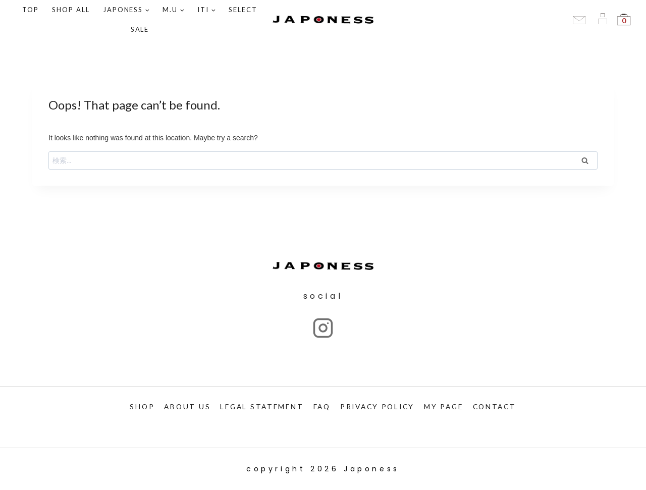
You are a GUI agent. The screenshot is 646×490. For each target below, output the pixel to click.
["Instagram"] (323, 327)
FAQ (320, 406)
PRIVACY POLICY (379, 406)
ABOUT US (180, 406)
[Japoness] (323, 20)
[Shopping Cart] (624, 20)
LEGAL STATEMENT (257, 406)
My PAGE (448, 406)
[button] (147, 10)
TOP (30, 10)
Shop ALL (71, 10)
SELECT (243, 10)
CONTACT (501, 406)
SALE (140, 29)
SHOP (134, 406)
